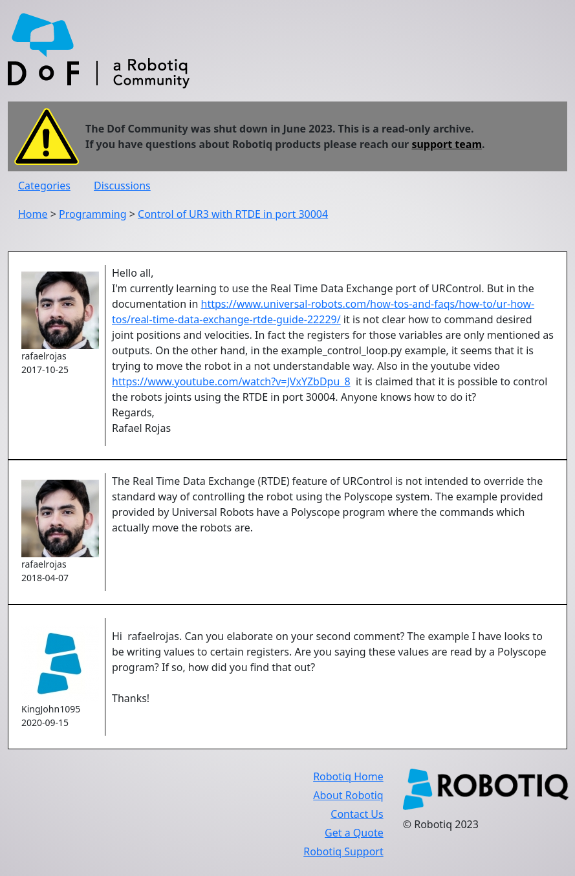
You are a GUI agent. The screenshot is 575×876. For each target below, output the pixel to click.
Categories (44, 185)
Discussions (122, 185)
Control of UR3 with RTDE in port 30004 (233, 214)
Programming (93, 214)
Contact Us (357, 814)
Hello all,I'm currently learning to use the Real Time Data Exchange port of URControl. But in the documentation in (323, 288)
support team (446, 144)
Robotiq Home (348, 776)
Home (33, 214)
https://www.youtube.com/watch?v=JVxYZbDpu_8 (231, 381)
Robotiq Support (343, 851)
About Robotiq (348, 795)
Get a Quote (354, 833)
